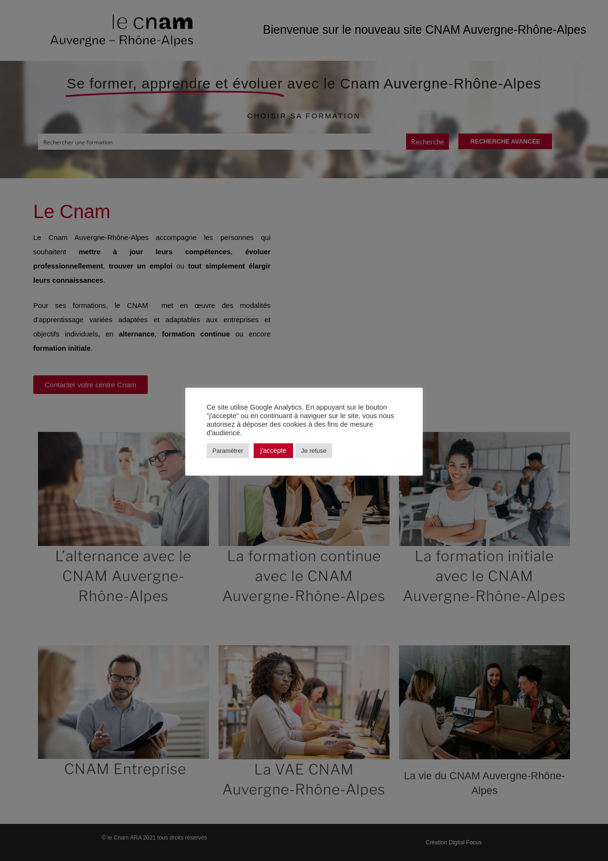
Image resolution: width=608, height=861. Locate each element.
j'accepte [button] (273, 450)
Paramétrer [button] (227, 450)
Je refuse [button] (313, 450)
